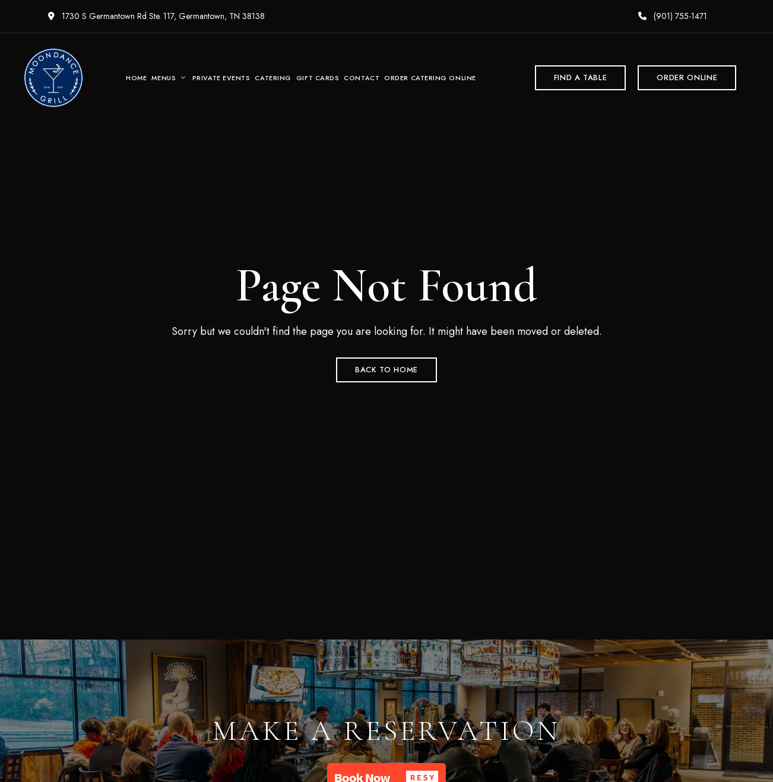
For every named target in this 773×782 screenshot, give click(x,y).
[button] (580, 77)
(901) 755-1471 (672, 16)
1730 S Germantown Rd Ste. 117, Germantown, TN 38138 (156, 16)
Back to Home (386, 369)
